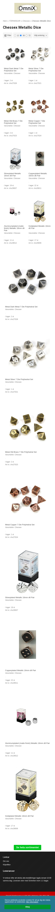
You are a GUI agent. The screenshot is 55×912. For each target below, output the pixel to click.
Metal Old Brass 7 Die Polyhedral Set (13, 122)
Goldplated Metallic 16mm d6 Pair (19, 816)
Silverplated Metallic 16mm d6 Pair (12, 174)
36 (22, 36)
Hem (5, 21)
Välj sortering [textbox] (39, 35)
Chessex (26, 21)
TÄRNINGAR (15, 21)
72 (28, 36)
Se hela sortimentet (27, 847)
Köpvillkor (7, 865)
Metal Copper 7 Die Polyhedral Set (37, 122)
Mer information (32, 902)
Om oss (6, 861)
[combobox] (40, 35)
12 (16, 36)
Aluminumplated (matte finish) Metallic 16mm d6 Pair (14, 228)
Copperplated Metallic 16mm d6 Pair (38, 174)
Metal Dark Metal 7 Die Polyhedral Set (13, 69)
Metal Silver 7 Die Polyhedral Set (36, 69)
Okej (27, 907)
